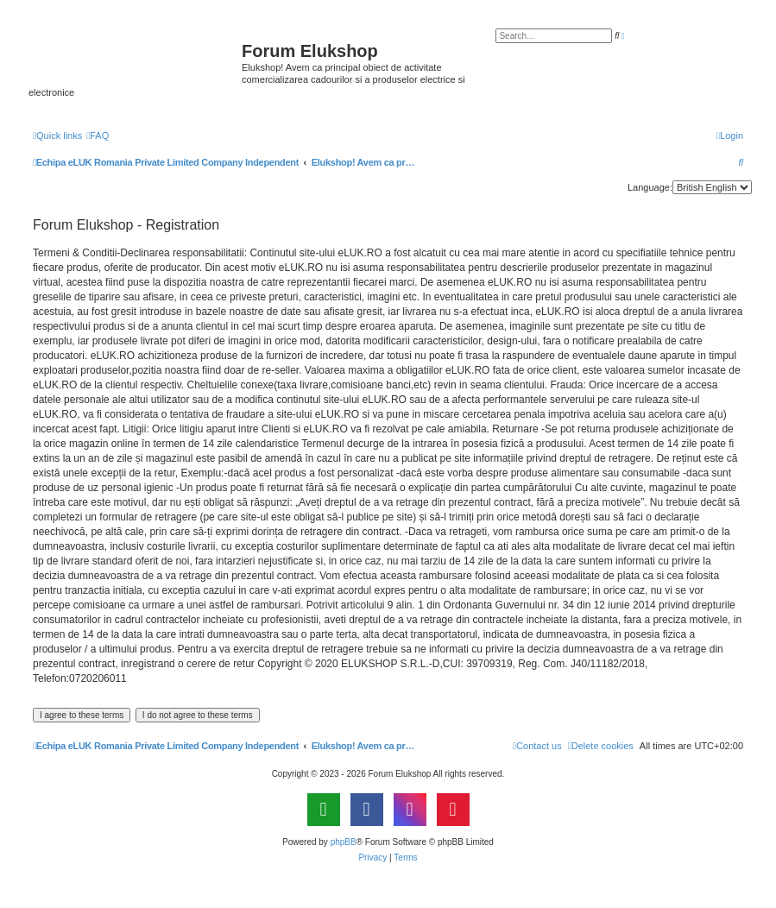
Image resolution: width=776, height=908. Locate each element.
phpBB (343, 842)
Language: (650, 187)
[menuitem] (97, 135)
